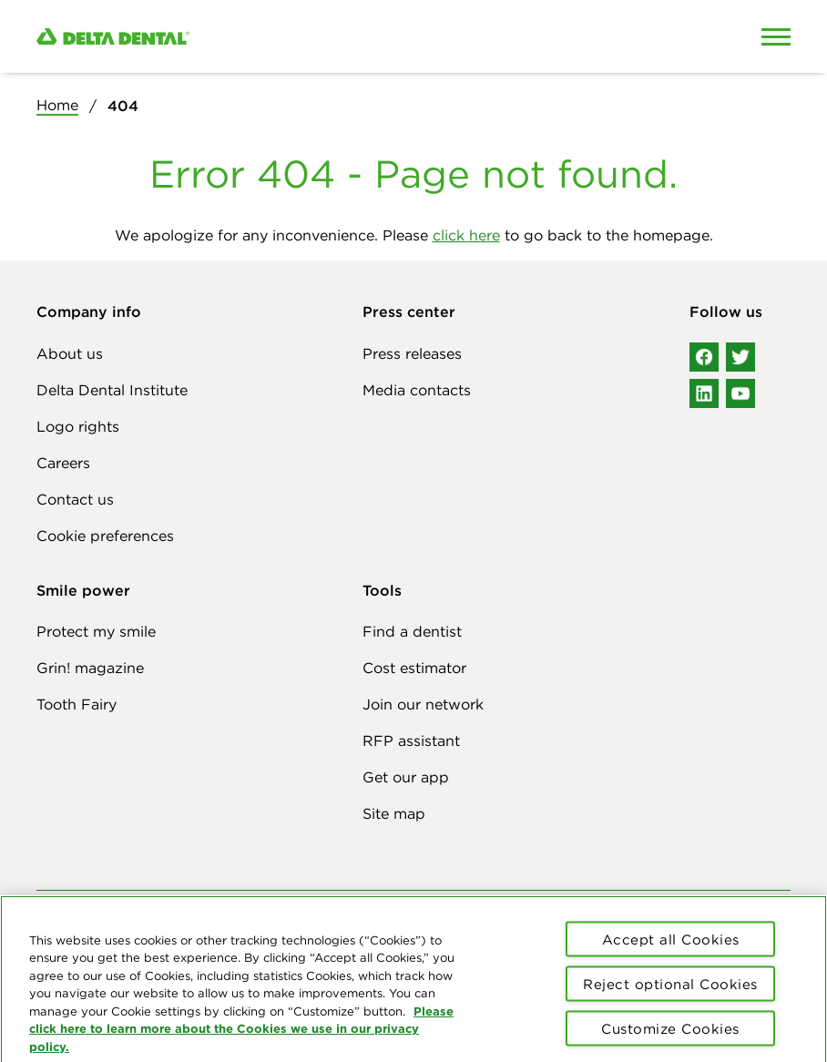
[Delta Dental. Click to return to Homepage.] (315, 37)
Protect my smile (96, 631)
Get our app (405, 777)
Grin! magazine (90, 668)
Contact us (75, 499)
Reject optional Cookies (670, 990)
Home (57, 105)
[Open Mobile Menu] (776, 36)
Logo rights (77, 426)
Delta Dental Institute (112, 390)
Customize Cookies (670, 1035)
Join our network (423, 704)
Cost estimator (414, 668)
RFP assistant (411, 740)
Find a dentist (412, 631)
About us (69, 353)
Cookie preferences (105, 535)
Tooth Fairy (76, 704)
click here (466, 235)
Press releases (412, 353)
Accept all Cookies (671, 946)
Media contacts (416, 390)
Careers (63, 463)
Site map (393, 813)
